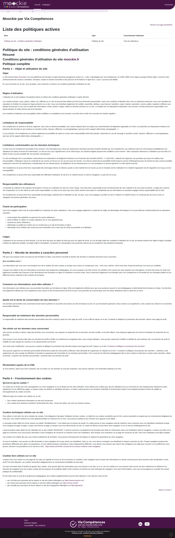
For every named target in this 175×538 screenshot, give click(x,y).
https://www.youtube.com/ (77, 497)
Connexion (169, 5)
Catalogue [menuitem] (46, 5)
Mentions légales (30, 523)
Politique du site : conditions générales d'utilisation (87, 533)
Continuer (87, 536)
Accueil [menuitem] (37, 5)
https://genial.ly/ (79, 503)
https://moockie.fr (21, 77)
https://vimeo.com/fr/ (73, 500)
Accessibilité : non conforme (35, 526)
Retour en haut (164, 507)
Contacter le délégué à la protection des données (131, 358)
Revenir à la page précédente (160, 25)
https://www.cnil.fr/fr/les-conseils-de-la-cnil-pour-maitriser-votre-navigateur (89, 463)
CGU (26, 520)
